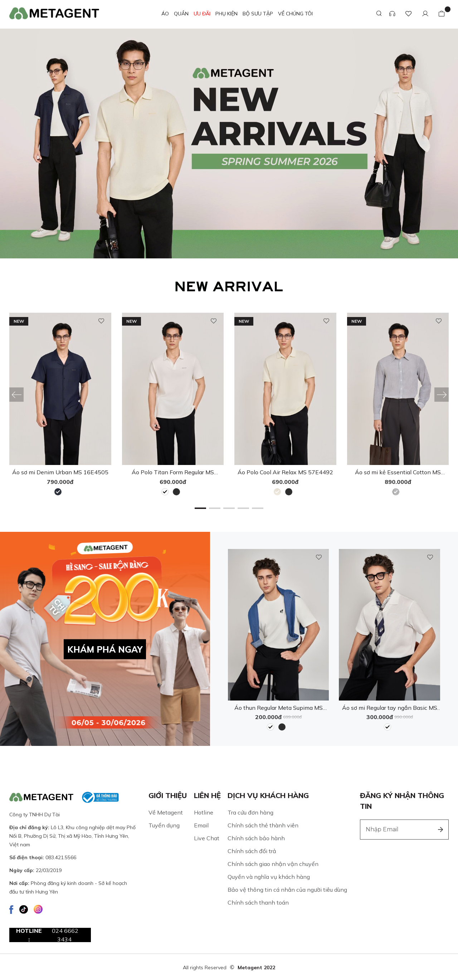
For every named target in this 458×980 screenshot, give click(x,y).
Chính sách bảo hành (256, 837)
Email (201, 824)
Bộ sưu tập (258, 13)
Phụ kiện (226, 13)
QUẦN (181, 13)
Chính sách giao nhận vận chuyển (273, 863)
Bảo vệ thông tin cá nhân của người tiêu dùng (287, 889)
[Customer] (425, 13)
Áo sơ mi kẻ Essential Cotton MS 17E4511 (398, 472)
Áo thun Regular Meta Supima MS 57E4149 (278, 707)
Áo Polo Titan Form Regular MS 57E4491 (173, 472)
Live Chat (206, 837)
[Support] (392, 13)
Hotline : (51, 934)
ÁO (165, 13)
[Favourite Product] (408, 13)
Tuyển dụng (164, 824)
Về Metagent (165, 812)
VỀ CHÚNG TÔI (295, 13)
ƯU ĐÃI (202, 13)
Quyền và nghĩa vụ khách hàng (269, 876)
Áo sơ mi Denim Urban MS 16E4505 (60, 472)
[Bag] (441, 13)
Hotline (203, 812)
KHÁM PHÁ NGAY (104, 649)
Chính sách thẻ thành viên (263, 824)
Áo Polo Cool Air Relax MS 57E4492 (285, 472)
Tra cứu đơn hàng (250, 812)
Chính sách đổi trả (252, 850)
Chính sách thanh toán (258, 902)
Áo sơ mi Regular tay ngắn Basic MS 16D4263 (389, 707)
